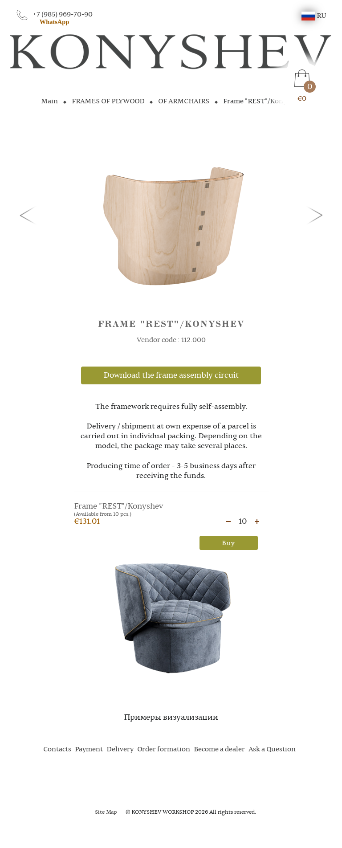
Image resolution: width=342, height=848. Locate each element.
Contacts (57, 750)
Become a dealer (219, 750)
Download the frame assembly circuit (171, 375)
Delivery (120, 750)
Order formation (163, 750)
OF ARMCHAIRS (183, 102)
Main (49, 102)
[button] (29, 215)
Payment (89, 750)
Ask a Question (272, 750)
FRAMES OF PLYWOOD (108, 102)
